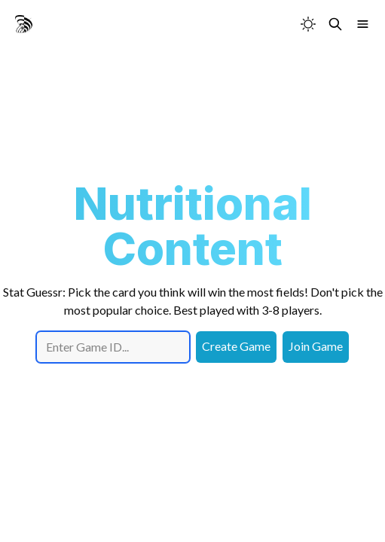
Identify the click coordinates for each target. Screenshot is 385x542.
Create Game (236, 346)
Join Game (316, 346)
